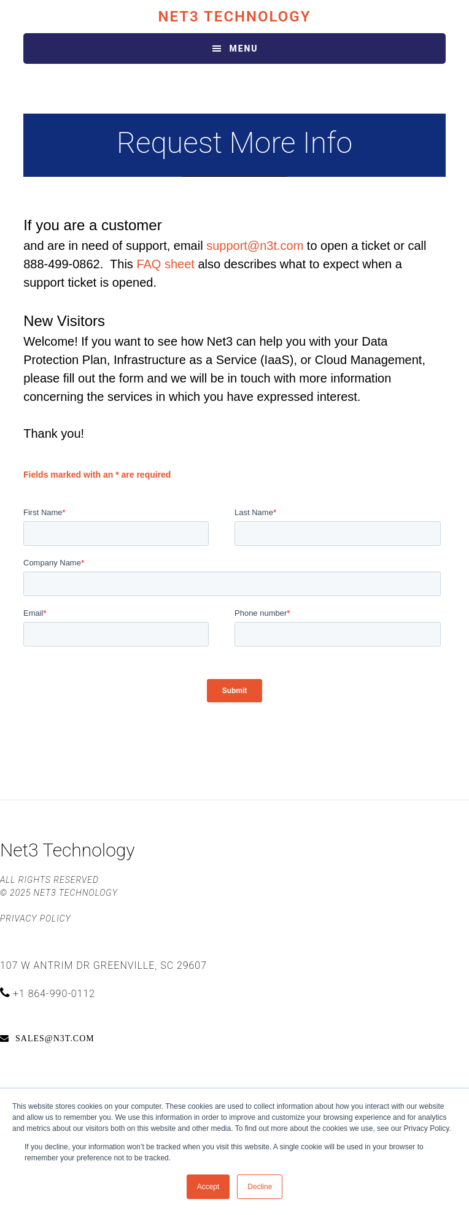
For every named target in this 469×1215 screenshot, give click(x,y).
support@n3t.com (254, 245)
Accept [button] (208, 1186)
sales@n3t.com (55, 1038)
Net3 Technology (234, 16)
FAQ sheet (165, 264)
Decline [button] (259, 1186)
